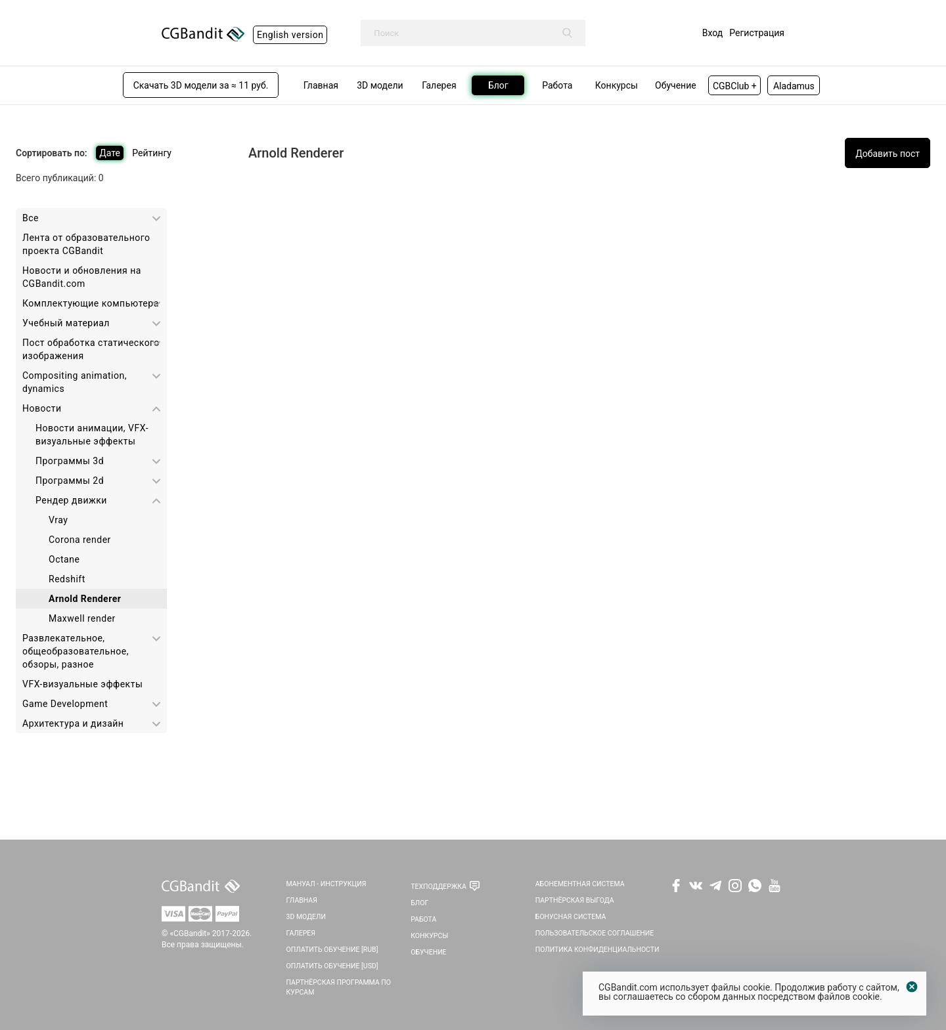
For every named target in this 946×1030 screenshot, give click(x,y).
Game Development (65, 703)
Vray (58, 520)
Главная (301, 900)
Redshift (67, 579)
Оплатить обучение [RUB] (332, 949)
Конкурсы (429, 936)
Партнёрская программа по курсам (338, 987)
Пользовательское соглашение (594, 933)
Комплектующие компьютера (90, 303)
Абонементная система (580, 884)
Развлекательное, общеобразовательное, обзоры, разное (75, 651)
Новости (42, 408)
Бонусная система (570, 916)
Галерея (300, 933)
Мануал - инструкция (326, 884)
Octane (64, 559)
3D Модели (306, 916)
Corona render (80, 539)
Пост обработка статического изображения (91, 349)
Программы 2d (69, 480)
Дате (109, 153)
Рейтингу (151, 153)
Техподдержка (438, 886)
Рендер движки (71, 500)
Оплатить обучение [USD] (332, 966)
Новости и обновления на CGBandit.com (81, 277)
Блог (419, 903)
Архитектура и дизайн (73, 723)
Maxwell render (82, 618)
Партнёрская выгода (574, 900)
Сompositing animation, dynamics (74, 382)
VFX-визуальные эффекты (82, 684)
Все (30, 218)
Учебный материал (66, 323)
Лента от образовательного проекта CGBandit (86, 244)
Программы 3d (69, 461)
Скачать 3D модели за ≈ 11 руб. (201, 85)
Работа (423, 919)
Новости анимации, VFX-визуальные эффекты (91, 434)
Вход (712, 33)
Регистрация (756, 33)
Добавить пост (887, 153)
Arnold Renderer (85, 598)
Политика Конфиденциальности (597, 949)
